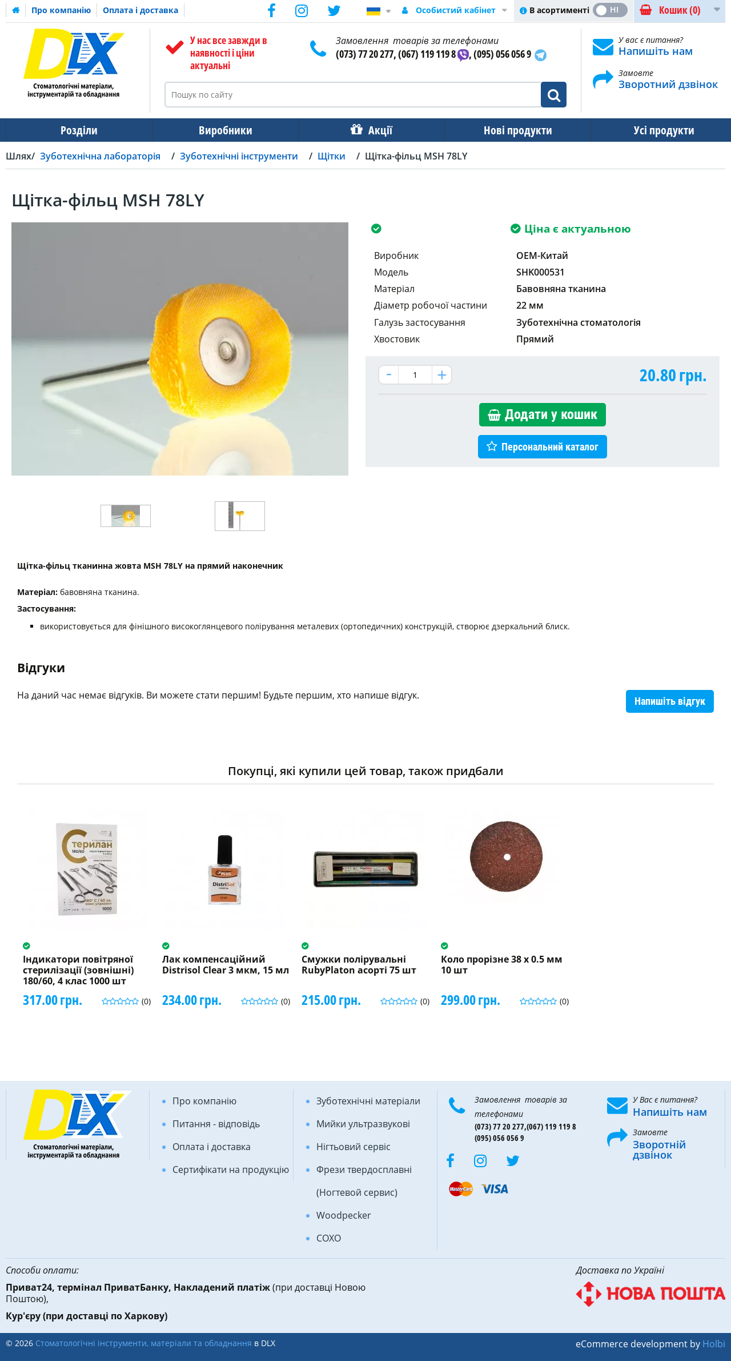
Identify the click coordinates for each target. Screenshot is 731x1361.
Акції (375, 130)
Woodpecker (343, 1215)
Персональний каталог (550, 447)
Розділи (78, 130)
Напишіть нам (655, 51)
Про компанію (61, 10)
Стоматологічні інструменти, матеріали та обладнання (143, 1343)
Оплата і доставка (140, 10)
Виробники (222, 130)
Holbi (713, 1344)
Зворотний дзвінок (668, 84)
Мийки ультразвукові (363, 1123)
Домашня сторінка (16, 10)
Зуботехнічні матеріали (368, 1101)
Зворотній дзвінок (659, 1149)
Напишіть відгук (669, 701)
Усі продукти (654, 130)
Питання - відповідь (216, 1123)
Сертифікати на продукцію (230, 1169)
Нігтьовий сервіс (353, 1146)
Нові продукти (510, 130)
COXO (328, 1238)
